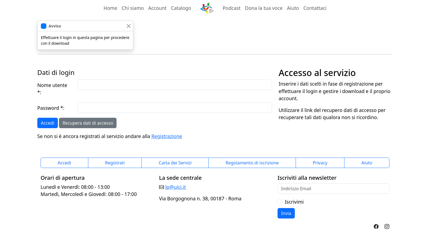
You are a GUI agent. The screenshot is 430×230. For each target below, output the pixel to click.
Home (110, 8)
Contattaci (314, 8)
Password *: (50, 108)
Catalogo (181, 8)
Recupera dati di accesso (88, 123)
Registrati (115, 163)
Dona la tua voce (263, 8)
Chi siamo (132, 8)
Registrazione (166, 136)
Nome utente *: (52, 89)
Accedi (47, 123)
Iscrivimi (294, 201)
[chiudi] (128, 26)
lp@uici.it (175, 187)
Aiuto (293, 8)
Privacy (320, 163)
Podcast (232, 8)
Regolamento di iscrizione (252, 163)
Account (158, 7)
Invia (286, 213)
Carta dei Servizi (175, 163)
